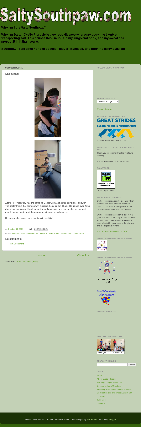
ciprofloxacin (41, 233)
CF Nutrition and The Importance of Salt (114, 393)
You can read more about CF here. (112, 231)
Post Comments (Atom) (27, 261)
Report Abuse (104, 109)
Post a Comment (16, 244)
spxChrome (92, 420)
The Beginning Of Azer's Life (109, 382)
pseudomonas (66, 233)
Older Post (83, 255)
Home (41, 255)
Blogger (112, 420)
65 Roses (101, 396)
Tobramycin (78, 233)
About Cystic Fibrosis (106, 379)
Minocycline (53, 233)
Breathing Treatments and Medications (114, 389)
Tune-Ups (101, 400)
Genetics (101, 403)
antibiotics (30, 233)
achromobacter (18, 233)
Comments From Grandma (109, 386)
